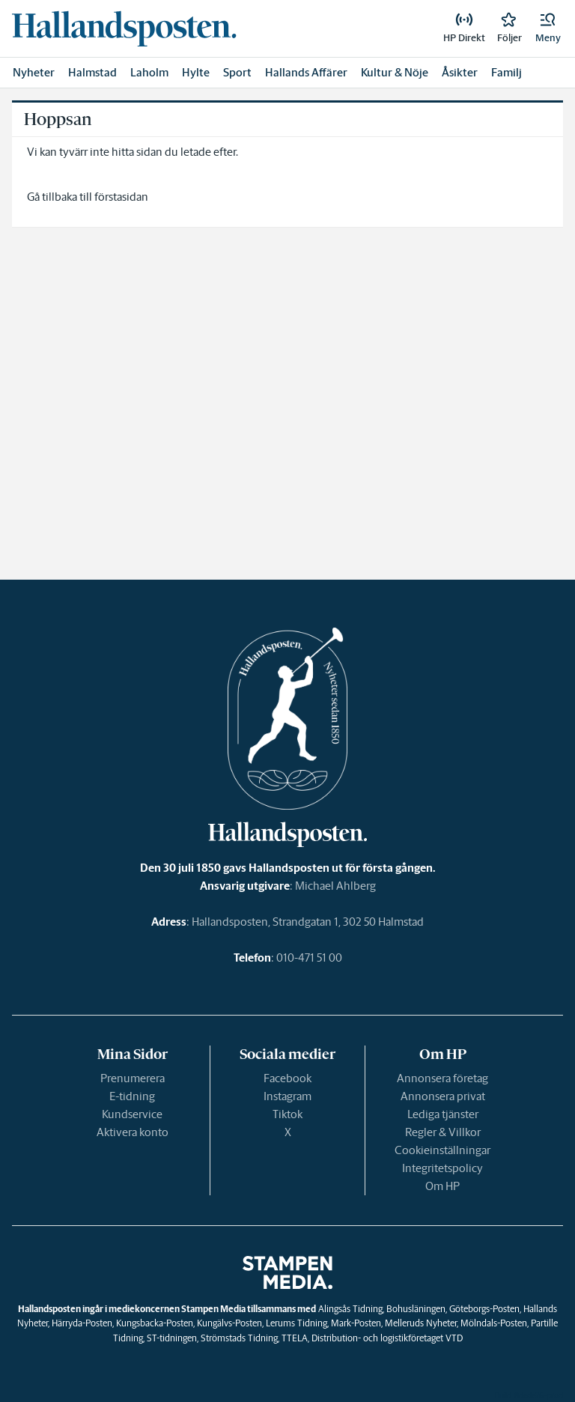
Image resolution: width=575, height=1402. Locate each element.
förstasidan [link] (121, 196)
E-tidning (132, 1096)
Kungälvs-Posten (229, 1323)
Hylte (196, 72)
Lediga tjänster (442, 1114)
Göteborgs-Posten (484, 1308)
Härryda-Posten (82, 1323)
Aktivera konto (132, 1132)
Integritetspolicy (442, 1168)
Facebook (287, 1078)
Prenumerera (132, 1078)
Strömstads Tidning (239, 1338)
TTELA (295, 1338)
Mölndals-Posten (493, 1323)
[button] (548, 28)
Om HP (442, 1186)
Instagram (287, 1096)
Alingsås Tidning (350, 1308)
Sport (237, 72)
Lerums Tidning (296, 1323)
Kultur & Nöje (394, 72)
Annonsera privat (443, 1096)
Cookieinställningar (442, 1150)
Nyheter (34, 72)
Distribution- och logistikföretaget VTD (387, 1338)
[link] (124, 28)
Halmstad (92, 72)
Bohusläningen (415, 1308)
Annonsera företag (442, 1078)
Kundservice (132, 1114)
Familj (506, 72)
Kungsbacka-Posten (154, 1323)
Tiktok (287, 1114)
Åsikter (460, 72)
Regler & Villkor (443, 1132)
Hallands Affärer (306, 72)
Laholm (149, 72)
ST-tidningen (172, 1338)
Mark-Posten (356, 1323)
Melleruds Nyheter (421, 1323)
